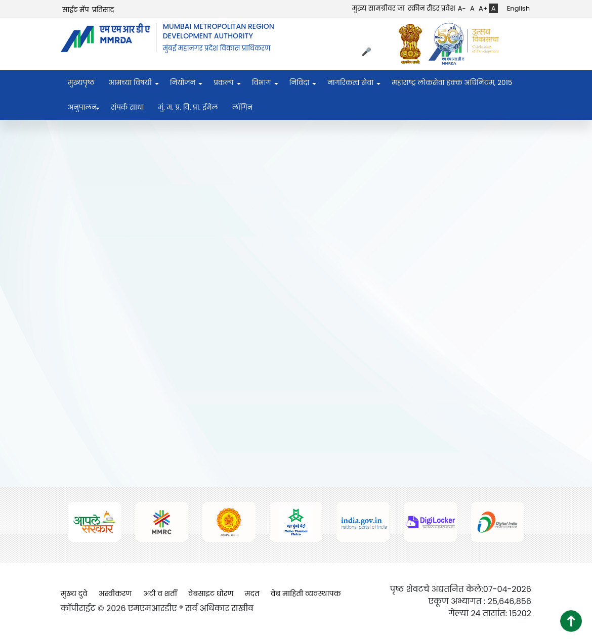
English (518, 8)
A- (462, 8)
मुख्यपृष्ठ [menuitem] (81, 82)
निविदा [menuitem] (299, 82)
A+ (483, 8)
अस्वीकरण (115, 593)
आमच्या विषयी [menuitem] (130, 82)
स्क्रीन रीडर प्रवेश (431, 8)
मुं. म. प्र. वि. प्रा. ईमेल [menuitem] (188, 107)
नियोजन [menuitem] (182, 82)
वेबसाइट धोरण (210, 593)
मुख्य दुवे (74, 593)
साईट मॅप (75, 10)
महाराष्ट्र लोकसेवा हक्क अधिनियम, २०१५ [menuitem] (452, 82)
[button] (571, 621)
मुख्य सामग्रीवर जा (378, 8)
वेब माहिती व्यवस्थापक (306, 593)
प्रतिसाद (103, 10)
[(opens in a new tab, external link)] (413, 44)
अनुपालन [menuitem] (82, 107)
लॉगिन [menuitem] (242, 107)
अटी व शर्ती (160, 593)
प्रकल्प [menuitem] (224, 82)
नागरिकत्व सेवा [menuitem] (350, 82)
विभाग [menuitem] (261, 82)
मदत (252, 593)
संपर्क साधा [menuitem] (127, 107)
